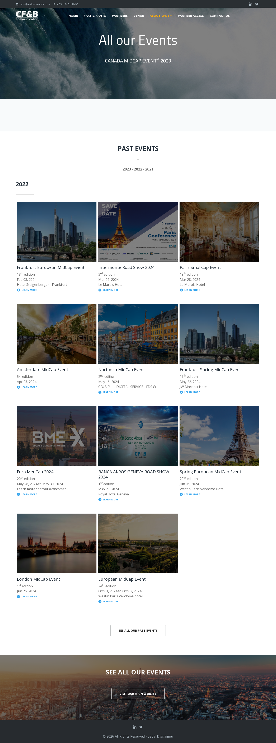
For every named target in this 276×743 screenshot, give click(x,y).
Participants (94, 15)
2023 (127, 169)
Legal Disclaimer (160, 736)
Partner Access (191, 15)
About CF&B (159, 15)
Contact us (220, 15)
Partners (119, 15)
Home (72, 15)
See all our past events (138, 630)
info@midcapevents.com (35, 4)
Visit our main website (138, 694)
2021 (149, 169)
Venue (138, 15)
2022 (138, 169)
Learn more (29, 289)
